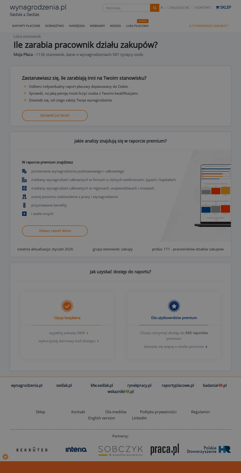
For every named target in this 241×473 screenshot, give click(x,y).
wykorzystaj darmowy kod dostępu (67, 340)
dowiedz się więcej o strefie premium (174, 346)
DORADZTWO (54, 26)
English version (101, 418)
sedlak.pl (64, 385)
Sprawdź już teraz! (54, 115)
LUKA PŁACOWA (137, 26)
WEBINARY (97, 26)
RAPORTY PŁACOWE (26, 26)
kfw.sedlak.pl (102, 385)
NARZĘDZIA (77, 26)
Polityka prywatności (158, 411)
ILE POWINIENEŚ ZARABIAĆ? (209, 26)
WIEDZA (115, 26)
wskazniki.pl (121, 391)
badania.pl (215, 385)
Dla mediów (115, 411)
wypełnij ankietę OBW (67, 332)
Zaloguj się (178, 7)
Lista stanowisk (27, 36)
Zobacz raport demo (55, 230)
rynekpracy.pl (139, 385)
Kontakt (202, 7)
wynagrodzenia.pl (26, 385)
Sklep (223, 7)
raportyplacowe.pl (178, 385)
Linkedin (139, 418)
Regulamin (200, 411)
